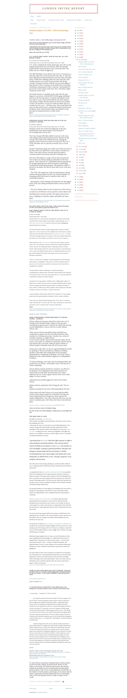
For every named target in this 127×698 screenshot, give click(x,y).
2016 (78, 57)
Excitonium (33, 23)
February (81, 170)
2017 (78, 54)
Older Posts (69, 688)
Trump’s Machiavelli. (84, 100)
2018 (78, 52)
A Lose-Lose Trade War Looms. (86, 69)
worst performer (45, 242)
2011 (78, 187)
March (80, 168)
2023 (78, 38)
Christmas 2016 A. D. (84, 80)
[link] (37, 578)
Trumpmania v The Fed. (84, 108)
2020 (78, 46)
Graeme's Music (41, 20)
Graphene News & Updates (74, 20)
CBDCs (39, 16)
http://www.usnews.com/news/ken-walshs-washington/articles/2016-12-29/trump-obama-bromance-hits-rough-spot (49, 653)
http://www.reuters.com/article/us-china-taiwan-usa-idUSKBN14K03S (47, 405)
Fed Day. (80, 105)
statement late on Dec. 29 (60, 234)
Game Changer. (82, 123)
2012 (78, 185)
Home (32, 16)
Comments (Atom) (42, 692)
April (80, 165)
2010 (78, 190)
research (45, 440)
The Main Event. (82, 103)
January (81, 173)
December (81, 59)
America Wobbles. (83, 77)
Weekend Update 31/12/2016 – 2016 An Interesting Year (48, 31)
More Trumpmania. (83, 125)
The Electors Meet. (83, 93)
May (80, 162)
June (80, 160)
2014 (78, 179)
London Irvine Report (63, 8)
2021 (78, 44)
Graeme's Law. (88, 20)
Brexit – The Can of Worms (85, 120)
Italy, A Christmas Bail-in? (85, 87)
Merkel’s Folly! (82, 90)
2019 (78, 49)
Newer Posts (32, 688)
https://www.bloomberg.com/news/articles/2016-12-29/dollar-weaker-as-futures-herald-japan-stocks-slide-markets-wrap (49, 115)
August (81, 154)
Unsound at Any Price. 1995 (56, 20)
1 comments (57, 681)
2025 (78, 33)
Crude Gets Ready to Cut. (85, 74)
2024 (78, 35)
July (80, 157)
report (59, 446)
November (82, 146)
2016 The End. (82, 66)
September (82, 152)
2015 (78, 176)
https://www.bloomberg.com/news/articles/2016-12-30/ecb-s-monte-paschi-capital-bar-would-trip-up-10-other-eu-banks (50, 309)
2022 (78, 41)
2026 (78, 30)
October (81, 149)
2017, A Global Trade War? (85, 72)
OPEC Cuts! (81, 143)
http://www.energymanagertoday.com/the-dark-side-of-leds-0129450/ (46, 565)
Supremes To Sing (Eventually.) (86, 128)
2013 (78, 182)
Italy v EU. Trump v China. (85, 131)
